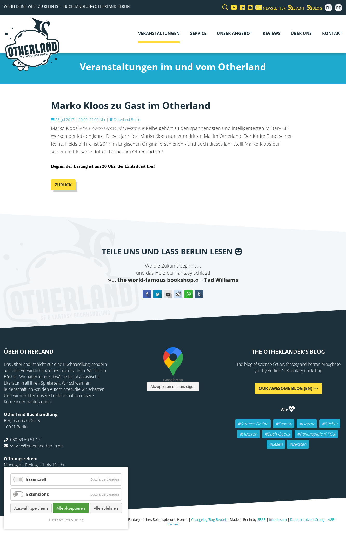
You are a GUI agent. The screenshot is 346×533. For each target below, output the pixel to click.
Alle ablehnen (106, 508)
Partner (173, 524)
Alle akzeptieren (71, 508)
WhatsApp (188, 294)
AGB (331, 519)
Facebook (147, 294)
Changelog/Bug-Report (209, 519)
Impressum (278, 519)
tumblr (199, 294)
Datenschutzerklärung (307, 519)
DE (338, 7)
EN (328, 7)
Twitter (157, 294)
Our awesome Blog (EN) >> (288, 388)
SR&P (261, 519)
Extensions (37, 494)
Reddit (178, 294)
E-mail (168, 294)
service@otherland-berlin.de (36, 446)
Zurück (63, 185)
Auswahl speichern (31, 508)
